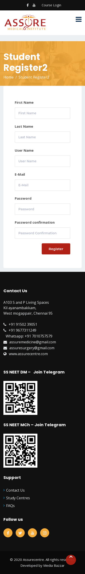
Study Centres (18, 497)
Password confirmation (35, 222)
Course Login (51, 5)
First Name (24, 102)
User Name (24, 150)
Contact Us (15, 490)
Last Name (24, 126)
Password (23, 198)
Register (56, 249)
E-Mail (20, 174)
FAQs (10, 505)
